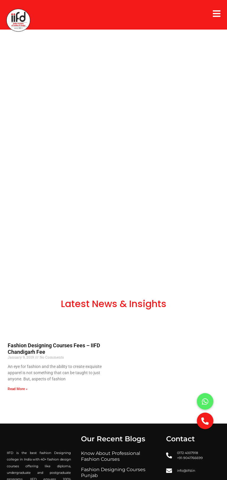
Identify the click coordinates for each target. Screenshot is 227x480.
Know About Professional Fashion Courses (110, 456)
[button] (205, 421)
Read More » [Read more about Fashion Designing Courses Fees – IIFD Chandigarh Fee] (17, 389)
